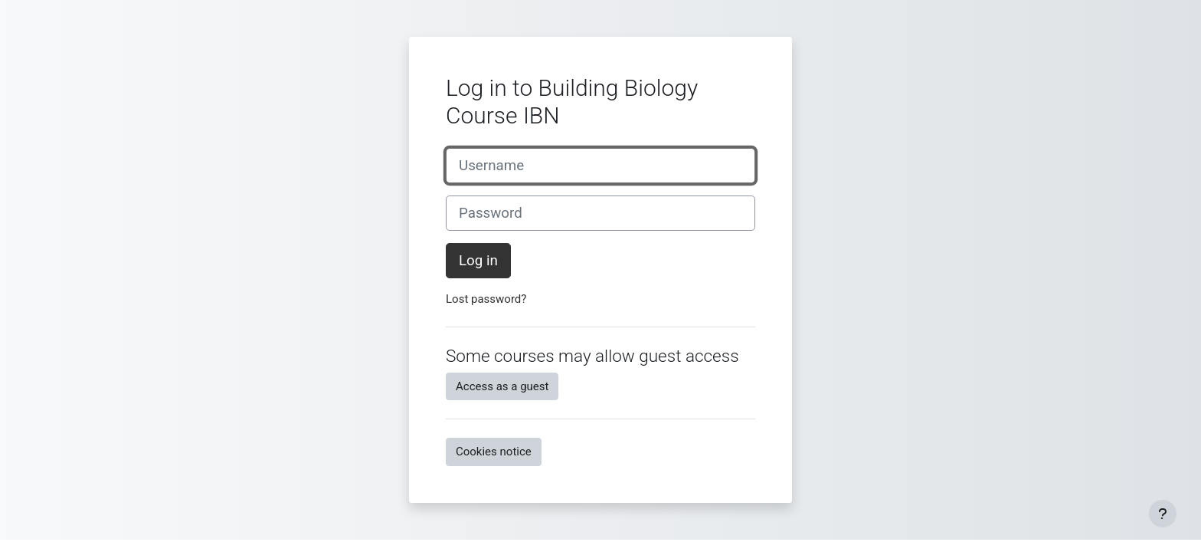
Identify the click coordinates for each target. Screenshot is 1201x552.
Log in (478, 260)
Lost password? (486, 299)
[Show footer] (1162, 513)
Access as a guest (502, 386)
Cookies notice (494, 451)
